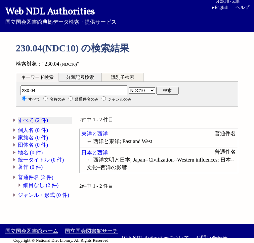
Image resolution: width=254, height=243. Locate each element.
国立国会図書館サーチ (91, 231)
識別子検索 (122, 77)
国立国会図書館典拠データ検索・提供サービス (127, 15)
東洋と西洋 (94, 134)
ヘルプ (242, 7)
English (220, 7)
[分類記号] (74, 90)
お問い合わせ (212, 238)
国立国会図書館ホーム (31, 231)
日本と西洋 (94, 152)
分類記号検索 (80, 77)
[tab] (37, 77)
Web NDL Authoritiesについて (155, 238)
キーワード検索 (37, 77)
